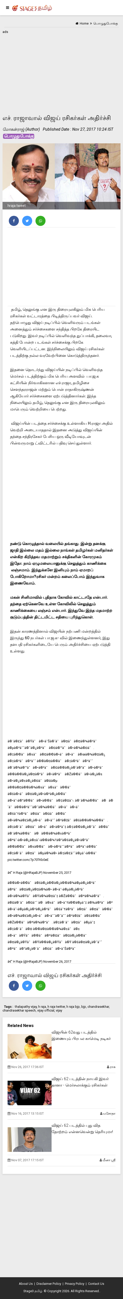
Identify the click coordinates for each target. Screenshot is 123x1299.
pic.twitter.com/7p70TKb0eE (28, 860)
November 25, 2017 (57, 873)
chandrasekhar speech (19, 1010)
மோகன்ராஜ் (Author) (21, 129)
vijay (59, 1010)
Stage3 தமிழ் (32, 1291)
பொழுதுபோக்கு (18, 136)
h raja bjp (73, 1007)
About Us (26, 1284)
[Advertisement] (61, 70)
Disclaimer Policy (48, 1284)
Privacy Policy (74, 1284)
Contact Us (96, 1284)
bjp (83, 1007)
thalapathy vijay (26, 1007)
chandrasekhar (98, 1007)
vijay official (45, 1010)
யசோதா (109, 1113)
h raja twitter (56, 1007)
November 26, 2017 (57, 961)
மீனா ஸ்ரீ (109, 1160)
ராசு (112, 1067)
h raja (42, 1007)
